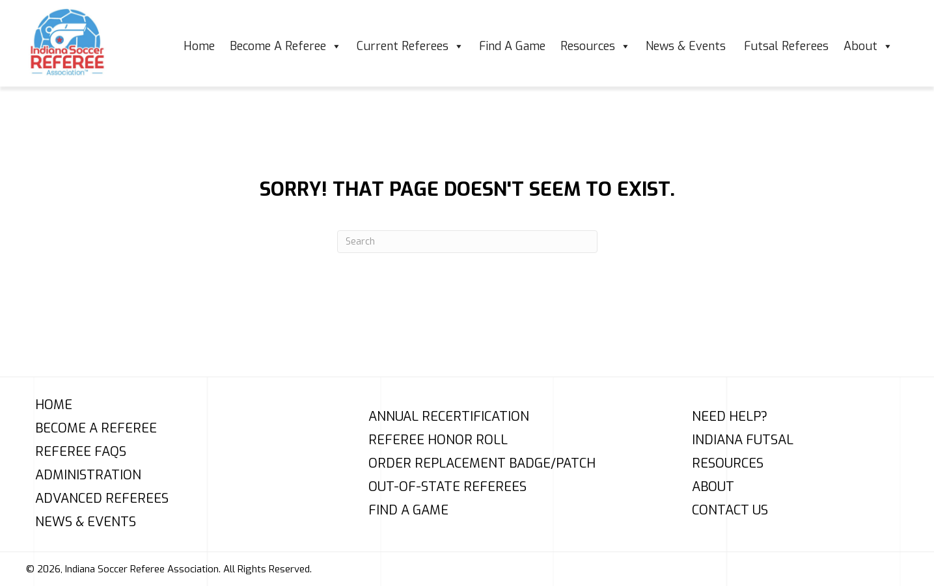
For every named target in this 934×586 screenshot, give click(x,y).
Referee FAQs (80, 452)
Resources (595, 46)
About (868, 46)
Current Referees (410, 46)
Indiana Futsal (742, 440)
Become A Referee (286, 46)
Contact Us (730, 510)
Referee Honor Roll (438, 440)
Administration (88, 475)
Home (199, 46)
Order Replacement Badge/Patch (482, 463)
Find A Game (512, 46)
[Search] (467, 241)
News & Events (687, 46)
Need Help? (729, 416)
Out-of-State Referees (447, 487)
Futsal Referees (786, 46)
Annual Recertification (448, 416)
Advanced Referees (102, 498)
